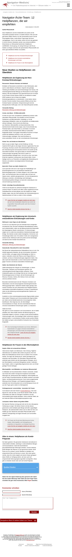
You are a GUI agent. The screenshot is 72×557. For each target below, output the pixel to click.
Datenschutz (30, 546)
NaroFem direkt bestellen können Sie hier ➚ (19, 429)
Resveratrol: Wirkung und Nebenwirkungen (14, 109)
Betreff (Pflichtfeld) (27, 495)
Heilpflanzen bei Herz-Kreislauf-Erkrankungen (20, 55)
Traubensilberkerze (25, 390)
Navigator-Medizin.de (19, 537)
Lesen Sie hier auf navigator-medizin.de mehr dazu (21, 200)
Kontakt (20, 547)
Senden (34, 514)
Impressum (21, 546)
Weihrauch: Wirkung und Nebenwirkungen (13, 244)
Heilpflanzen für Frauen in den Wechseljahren (20, 63)
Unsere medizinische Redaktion (32, 547)
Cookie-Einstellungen (47, 547)
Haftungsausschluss (30, 542)
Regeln (30, 480)
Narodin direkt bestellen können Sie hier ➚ (19, 337)
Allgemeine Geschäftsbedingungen (44, 546)
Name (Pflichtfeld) (27, 491)
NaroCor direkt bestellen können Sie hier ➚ (19, 209)
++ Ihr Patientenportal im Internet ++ (31, 5)
